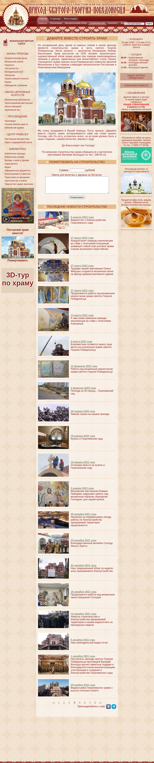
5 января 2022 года (82, 491)
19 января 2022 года (83, 439)
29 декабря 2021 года (83, 517)
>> (100, 705)
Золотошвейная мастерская (19, 103)
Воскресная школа (14, 61)
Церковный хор (12, 110)
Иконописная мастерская (17, 99)
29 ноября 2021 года (83, 688)
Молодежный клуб (14, 72)
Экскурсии (10, 75)
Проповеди (10, 121)
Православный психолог (17, 78)
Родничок (9, 65)
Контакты (112, 23)
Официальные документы (18, 170)
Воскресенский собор (76, 23)
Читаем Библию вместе (16, 124)
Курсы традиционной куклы (18, 142)
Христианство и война (16, 180)
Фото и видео (70, 18)
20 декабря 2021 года (83, 568)
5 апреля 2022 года (82, 220)
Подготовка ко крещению (17, 177)
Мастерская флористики (17, 139)
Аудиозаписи (11, 163)
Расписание (56, 23)
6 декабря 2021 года (83, 643)
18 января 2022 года (83, 465)
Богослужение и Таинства (17, 174)
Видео (8, 167)
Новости (42, 23)
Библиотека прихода (15, 153)
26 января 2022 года (83, 414)
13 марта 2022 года (82, 318)
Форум (124, 23)
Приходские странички (16, 85)
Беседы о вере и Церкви (17, 160)
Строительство (97, 23)
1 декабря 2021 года (83, 659)
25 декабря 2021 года (83, 543)
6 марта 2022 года (81, 344)
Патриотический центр (16, 58)
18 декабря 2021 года (83, 595)
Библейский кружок (14, 127)
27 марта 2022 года (82, 241)
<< (53, 705)
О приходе (55, 18)
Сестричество (11, 68)
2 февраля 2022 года (83, 391)
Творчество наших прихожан (19, 184)
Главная (43, 18)
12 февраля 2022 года (84, 369)
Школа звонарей (13, 106)
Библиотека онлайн (14, 157)
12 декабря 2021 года (83, 617)
